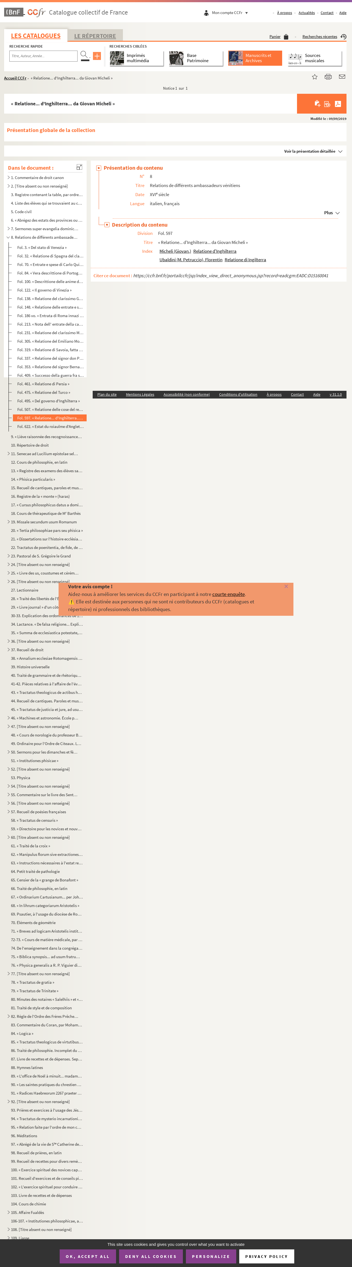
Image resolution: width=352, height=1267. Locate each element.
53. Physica (20, 777)
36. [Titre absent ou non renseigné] (40, 641)
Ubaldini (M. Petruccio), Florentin (191, 260)
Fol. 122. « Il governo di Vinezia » (44, 290)
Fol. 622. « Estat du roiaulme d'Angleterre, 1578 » (50, 426)
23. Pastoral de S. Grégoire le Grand (41, 556)
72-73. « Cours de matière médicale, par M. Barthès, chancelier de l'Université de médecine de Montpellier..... (47, 939)
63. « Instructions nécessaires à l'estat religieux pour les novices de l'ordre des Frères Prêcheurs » (47, 862)
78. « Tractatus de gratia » (32, 982)
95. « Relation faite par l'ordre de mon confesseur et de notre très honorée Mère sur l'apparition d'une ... (47, 1127)
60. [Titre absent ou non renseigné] (40, 837)
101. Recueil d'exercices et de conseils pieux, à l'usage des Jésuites (47, 1178)
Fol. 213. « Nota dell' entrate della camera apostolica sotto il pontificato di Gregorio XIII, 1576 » (50, 324)
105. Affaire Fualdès (27, 1212)
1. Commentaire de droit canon (37, 177)
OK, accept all (88, 1256)
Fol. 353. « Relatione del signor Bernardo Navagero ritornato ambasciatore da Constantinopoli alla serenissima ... (50, 366)
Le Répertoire (95, 36)
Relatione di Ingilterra (245, 260)
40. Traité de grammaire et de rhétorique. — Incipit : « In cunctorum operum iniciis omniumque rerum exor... (47, 675)
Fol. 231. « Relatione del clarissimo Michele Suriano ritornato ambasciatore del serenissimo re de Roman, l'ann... (50, 332)
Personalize (211, 1256)
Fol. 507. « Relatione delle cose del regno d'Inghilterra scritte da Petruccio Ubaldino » (50, 409)
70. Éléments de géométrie (33, 922)
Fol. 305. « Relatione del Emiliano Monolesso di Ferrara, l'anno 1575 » (50, 341)
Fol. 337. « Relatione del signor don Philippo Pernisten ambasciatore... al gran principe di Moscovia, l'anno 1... (50, 358)
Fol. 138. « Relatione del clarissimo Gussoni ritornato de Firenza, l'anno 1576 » (50, 298)
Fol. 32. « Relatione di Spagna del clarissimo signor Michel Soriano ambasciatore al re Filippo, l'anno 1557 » (50, 256)
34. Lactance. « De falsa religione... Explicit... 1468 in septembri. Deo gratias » (47, 624)
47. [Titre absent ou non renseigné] (40, 726)
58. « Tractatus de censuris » (34, 820)
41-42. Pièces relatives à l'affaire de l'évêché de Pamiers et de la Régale (47, 683)
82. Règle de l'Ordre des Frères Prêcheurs (45, 1016)
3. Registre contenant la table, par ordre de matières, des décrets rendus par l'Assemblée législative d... (47, 194)
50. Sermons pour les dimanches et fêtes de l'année (45, 752)
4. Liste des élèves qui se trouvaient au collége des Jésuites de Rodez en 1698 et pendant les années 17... (47, 203)
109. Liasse (20, 1238)
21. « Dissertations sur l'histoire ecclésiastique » (47, 539)
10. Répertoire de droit (30, 445)
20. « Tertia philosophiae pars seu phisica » (47, 530)
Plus (328, 213)
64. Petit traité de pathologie (35, 871)
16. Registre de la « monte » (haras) (40, 496)
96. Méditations (24, 1135)
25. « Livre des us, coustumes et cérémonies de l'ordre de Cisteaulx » (45, 573)
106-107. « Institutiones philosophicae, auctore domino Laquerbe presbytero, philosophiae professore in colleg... (47, 1221)
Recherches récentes (324, 36)
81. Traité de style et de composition (41, 1007)
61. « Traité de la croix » (30, 845)
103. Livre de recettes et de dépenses (41, 1195)
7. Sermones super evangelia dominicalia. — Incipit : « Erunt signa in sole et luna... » (45, 228)
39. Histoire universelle (30, 666)
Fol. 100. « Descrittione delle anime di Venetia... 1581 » (50, 281)
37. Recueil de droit (27, 649)
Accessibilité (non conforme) (187, 394)
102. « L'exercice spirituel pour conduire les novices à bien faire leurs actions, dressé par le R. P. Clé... (47, 1186)
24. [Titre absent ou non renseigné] (40, 564)
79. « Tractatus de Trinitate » (34, 990)
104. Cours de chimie (28, 1203)
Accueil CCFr (15, 78)
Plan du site (107, 394)
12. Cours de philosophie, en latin (39, 462)
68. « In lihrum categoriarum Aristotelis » (45, 905)
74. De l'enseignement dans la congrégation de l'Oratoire (47, 948)
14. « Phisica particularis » (33, 479)
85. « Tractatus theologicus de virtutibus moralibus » (47, 1042)
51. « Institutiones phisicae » (34, 760)
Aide (342, 12)
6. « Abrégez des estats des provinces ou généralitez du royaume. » (47, 220)
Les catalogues (36, 35)
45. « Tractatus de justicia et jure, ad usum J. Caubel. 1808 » (47, 709)
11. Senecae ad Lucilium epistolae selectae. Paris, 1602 (45, 453)
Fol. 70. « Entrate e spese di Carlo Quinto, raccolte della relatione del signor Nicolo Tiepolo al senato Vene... (50, 264)
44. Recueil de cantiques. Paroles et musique (47, 700)
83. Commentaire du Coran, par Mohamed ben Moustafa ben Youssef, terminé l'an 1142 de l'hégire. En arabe (47, 1024)
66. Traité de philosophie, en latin (39, 888)
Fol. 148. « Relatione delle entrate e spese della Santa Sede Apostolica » (50, 307)
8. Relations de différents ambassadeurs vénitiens (45, 237)
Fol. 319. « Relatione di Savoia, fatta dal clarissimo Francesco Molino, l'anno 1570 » (50, 349)
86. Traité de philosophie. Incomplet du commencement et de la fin (47, 1050)
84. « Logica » (22, 1033)
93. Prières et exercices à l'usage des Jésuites (47, 1110)
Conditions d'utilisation (238, 394)
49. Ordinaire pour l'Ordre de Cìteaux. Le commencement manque (47, 743)
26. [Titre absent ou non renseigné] (40, 581)
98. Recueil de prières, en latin (36, 1152)
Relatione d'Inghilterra (215, 251)
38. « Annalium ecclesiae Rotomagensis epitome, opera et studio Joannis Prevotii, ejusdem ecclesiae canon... (47, 658)
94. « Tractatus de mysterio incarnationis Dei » (47, 1118)
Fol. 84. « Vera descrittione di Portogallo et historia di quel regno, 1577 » (50, 273)
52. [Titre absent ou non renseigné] (40, 769)
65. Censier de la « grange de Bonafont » (44, 880)
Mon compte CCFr (231, 12)
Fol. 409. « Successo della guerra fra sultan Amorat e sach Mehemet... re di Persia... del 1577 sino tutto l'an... (50, 375)
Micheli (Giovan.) (175, 251)
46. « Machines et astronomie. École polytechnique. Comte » (45, 718)
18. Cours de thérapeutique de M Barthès (46, 513)
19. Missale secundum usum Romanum (44, 521)
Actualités (307, 12)
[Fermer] (278, 587)
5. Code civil (21, 211)
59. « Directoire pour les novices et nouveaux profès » (47, 828)
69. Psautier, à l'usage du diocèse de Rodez (47, 914)
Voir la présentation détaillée (310, 151)
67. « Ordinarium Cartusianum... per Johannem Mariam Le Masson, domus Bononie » (47, 897)
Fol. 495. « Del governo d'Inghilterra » (48, 400)
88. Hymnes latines (27, 1067)
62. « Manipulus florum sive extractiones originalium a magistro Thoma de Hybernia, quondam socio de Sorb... (47, 854)
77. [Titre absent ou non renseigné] (40, 973)
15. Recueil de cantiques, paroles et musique (47, 487)
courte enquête (228, 594)
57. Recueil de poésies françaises (38, 811)
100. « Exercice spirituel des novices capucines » (47, 1169)
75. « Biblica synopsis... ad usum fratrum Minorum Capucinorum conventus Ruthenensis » (47, 956)
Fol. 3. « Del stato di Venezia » (42, 247)
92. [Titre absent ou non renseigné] (40, 1101)
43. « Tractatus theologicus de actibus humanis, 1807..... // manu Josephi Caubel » (47, 692)
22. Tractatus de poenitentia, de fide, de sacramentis (47, 547)
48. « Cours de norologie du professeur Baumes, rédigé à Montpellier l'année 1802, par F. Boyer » (47, 735)
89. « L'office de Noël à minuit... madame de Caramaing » (47, 1076)
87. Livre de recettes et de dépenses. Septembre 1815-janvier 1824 (47, 1059)
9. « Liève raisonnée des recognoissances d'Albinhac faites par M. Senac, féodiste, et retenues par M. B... (47, 436)
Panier (279, 36)
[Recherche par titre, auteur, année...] (43, 56)
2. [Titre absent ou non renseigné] (39, 186)
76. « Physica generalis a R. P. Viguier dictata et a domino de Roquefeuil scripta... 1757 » (47, 965)
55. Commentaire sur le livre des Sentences (45, 794)
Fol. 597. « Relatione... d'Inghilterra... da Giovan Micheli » (50, 417)
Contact (327, 12)
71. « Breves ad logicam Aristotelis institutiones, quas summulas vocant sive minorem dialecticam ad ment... (47, 931)
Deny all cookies (151, 1256)
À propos (284, 12)
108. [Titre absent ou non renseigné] (41, 1229)
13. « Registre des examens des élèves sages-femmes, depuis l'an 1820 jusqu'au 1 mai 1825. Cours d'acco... (47, 471)
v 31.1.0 (336, 394)
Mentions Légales (140, 394)
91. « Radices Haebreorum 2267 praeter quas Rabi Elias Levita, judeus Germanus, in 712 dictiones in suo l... (47, 1093)
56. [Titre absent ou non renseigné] (40, 803)
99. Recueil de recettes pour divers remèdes (47, 1161)
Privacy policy (266, 1256)
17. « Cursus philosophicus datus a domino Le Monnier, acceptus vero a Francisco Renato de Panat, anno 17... (47, 504)
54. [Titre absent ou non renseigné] (40, 786)
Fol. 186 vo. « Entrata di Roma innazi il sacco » (50, 315)
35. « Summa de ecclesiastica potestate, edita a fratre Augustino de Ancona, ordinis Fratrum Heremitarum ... (47, 632)
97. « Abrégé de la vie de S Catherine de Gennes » (47, 1144)
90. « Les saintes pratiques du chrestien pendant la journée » (47, 1084)
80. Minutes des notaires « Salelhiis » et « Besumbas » (47, 999)
